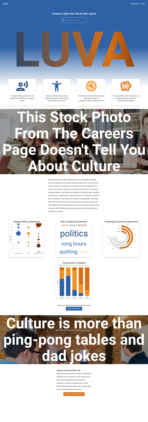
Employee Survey (74, 308)
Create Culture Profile (74, 394)
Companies (134, 4)
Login (142, 4)
